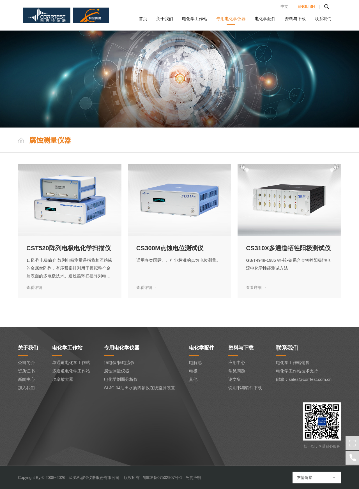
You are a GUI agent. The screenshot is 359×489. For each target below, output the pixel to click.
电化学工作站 (194, 19)
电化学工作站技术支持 (297, 371)
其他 (193, 379)
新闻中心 (26, 379)
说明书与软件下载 (245, 387)
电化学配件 (265, 19)
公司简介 (26, 362)
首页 (143, 19)
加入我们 (26, 387)
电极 (193, 371)
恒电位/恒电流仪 (119, 362)
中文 (284, 6)
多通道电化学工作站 (71, 371)
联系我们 (323, 19)
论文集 (234, 379)
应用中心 (236, 362)
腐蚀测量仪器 (116, 371)
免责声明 (193, 477)
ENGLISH (306, 6)
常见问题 (236, 371)
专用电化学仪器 (231, 19)
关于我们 (164, 19)
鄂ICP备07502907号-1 (162, 477)
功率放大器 (62, 379)
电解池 (195, 362)
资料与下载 (295, 19)
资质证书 (26, 371)
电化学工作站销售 (293, 362)
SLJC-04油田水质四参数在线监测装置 (139, 387)
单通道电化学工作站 (71, 362)
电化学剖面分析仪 (121, 379)
